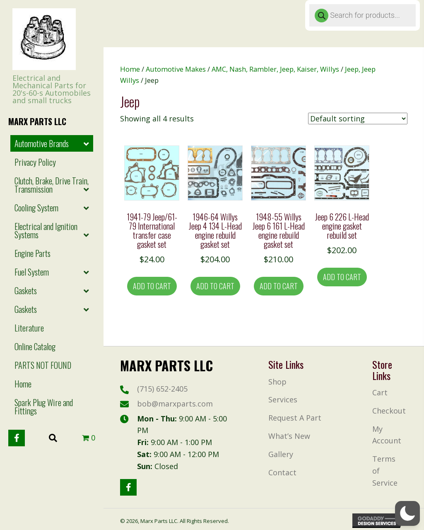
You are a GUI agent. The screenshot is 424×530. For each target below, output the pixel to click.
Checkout (389, 411)
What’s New (289, 436)
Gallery (280, 454)
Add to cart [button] (152, 286)
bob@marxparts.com (175, 404)
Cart (380, 392)
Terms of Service (385, 471)
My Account (386, 435)
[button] (16, 438)
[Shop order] (357, 118)
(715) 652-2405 (162, 389)
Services (282, 399)
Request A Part (294, 418)
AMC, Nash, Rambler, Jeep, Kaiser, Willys (275, 69)
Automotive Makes (176, 69)
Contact (282, 472)
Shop (277, 382)
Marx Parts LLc (37, 121)
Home (130, 69)
